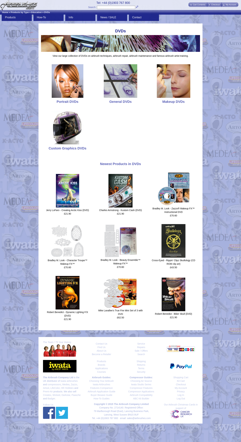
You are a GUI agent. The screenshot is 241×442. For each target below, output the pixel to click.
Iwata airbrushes (69, 381)
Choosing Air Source (141, 381)
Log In (181, 395)
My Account (181, 388)
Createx (47, 395)
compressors (54, 384)
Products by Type (20, 12)
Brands (101, 364)
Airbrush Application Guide (101, 391)
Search (92, 7)
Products (10, 17)
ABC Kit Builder (141, 398)
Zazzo (74, 384)
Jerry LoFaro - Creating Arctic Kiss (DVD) (67, 210)
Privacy (181, 391)
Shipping (141, 361)
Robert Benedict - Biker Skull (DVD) (173, 314)
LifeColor (55, 388)
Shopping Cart (180, 377)
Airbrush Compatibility (141, 395)
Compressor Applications (141, 391)
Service (141, 343)
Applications (101, 368)
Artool (46, 388)
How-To (41, 17)
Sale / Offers (141, 350)
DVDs (47, 12)
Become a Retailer (101, 354)
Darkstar (66, 395)
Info (71, 17)
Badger (51, 398)
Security (141, 372)
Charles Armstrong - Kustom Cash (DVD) (120, 210)
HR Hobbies (67, 388)
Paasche (76, 395)
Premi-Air (48, 391)
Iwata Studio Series (141, 384)
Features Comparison (101, 388)
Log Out (181, 398)
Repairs (141, 347)
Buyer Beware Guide (101, 395)
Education (36, 12)
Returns (141, 364)
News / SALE (108, 17)
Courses (101, 372)
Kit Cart (181, 381)
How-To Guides (102, 398)
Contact (136, 17)
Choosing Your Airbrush (101, 381)
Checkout (181, 384)
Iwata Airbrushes (101, 384)
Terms (141, 368)
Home (5, 12)
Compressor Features (141, 388)
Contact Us (101, 343)
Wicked (56, 395)
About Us (101, 350)
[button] (197, 5)
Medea (65, 384)
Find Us (101, 347)
